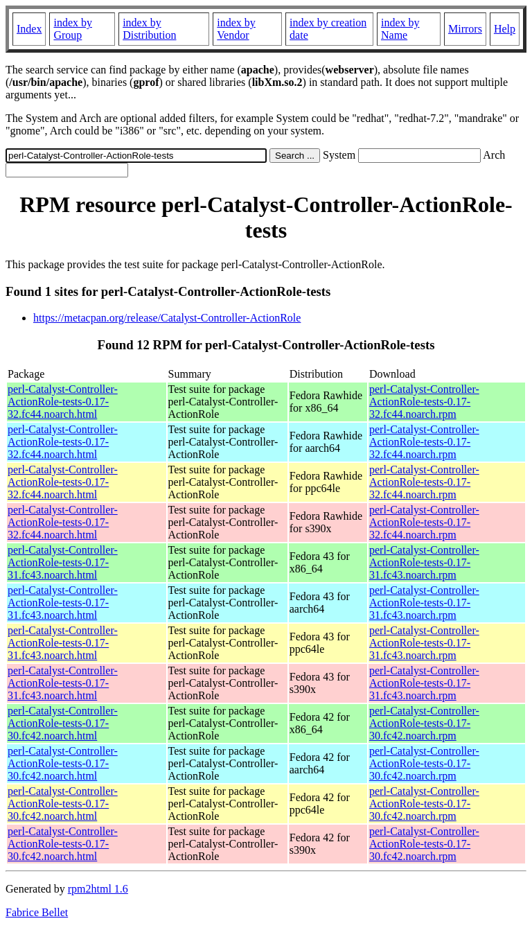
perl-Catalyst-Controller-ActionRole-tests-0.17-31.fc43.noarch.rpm (424, 562)
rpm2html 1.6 (98, 889)
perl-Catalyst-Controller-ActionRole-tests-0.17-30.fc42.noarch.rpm (424, 723)
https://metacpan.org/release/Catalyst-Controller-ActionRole (167, 318)
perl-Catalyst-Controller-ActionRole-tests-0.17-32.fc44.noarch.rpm (424, 401)
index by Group (72, 29)
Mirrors (465, 29)
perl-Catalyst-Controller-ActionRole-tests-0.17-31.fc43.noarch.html (63, 562)
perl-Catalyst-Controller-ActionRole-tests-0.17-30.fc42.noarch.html (63, 723)
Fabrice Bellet (37, 912)
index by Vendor (236, 29)
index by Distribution (149, 29)
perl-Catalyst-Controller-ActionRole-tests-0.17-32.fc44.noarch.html (63, 401)
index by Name (400, 29)
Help (504, 29)
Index (29, 29)
